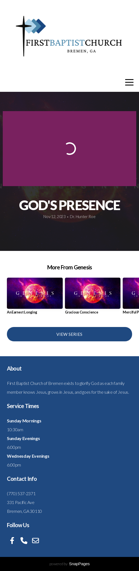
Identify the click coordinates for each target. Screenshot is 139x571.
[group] (35, 298)
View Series (69, 334)
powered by (69, 563)
